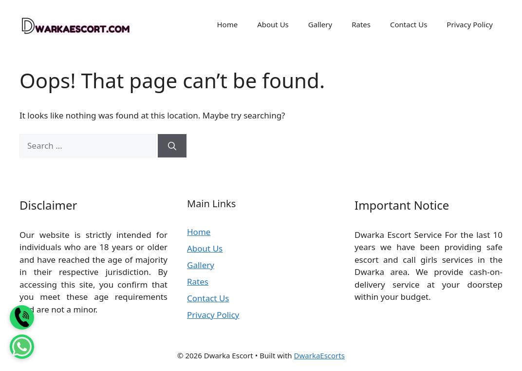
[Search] (172, 145)
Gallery (320, 24)
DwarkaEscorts (319, 355)
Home (227, 24)
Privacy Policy (470, 24)
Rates (361, 24)
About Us (273, 24)
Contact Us (408, 24)
